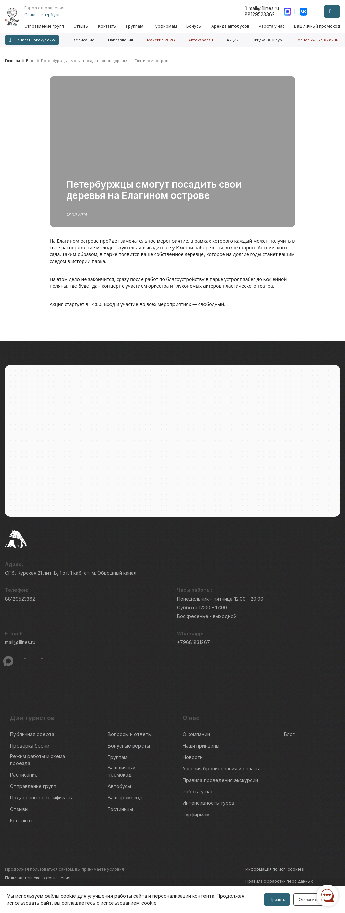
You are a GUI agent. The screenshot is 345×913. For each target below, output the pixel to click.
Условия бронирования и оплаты (221, 772)
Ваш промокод (125, 801)
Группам (136, 26)
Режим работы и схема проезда (37, 763)
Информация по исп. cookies (274, 872)
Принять (276, 899)
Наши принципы (201, 749)
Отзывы (83, 26)
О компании (196, 737)
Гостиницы (120, 812)
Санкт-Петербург (45, 14)
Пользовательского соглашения (37, 881)
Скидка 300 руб (267, 40)
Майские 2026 (161, 40)
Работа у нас (272, 26)
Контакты (109, 26)
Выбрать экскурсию (32, 40)
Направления (120, 40)
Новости (193, 760)
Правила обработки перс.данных (279, 884)
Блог (289, 737)
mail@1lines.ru (262, 8)
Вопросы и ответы (130, 737)
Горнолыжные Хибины (317, 40)
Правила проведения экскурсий (220, 783)
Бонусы (195, 26)
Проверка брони (29, 749)
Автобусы (119, 789)
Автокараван (200, 40)
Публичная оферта (32, 737)
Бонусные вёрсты (129, 749)
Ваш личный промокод (317, 26)
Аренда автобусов (231, 26)
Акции (233, 40)
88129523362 (260, 14)
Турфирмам (166, 26)
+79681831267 (193, 645)
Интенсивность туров (208, 806)
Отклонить (308, 899)
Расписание (82, 40)
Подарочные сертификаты (41, 801)
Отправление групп (47, 26)
